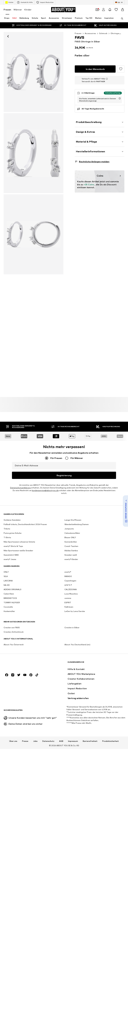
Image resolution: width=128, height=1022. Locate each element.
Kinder (27, 9)
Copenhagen (70, 581)
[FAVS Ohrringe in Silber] (33, 153)
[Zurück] (8, 36)
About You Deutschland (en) (77, 645)
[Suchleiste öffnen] (121, 18)
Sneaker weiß (70, 555)
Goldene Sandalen (12, 520)
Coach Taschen (71, 546)
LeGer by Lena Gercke (74, 611)
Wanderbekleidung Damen (76, 524)
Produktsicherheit (110, 741)
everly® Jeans (10, 559)
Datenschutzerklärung (20, 488)
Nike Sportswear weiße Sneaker (18, 551)
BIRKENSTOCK (10, 598)
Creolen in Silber (71, 628)
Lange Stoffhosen (72, 520)
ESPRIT (67, 603)
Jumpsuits (69, 529)
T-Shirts (7, 537)
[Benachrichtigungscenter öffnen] (110, 9)
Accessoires (90, 33)
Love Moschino (71, 594)
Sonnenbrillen (70, 542)
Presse (25, 741)
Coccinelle (8, 607)
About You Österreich (14, 645)
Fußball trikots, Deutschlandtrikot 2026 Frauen (25, 524)
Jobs (35, 741)
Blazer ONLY (70, 537)
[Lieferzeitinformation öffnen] (120, 87)
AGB (61, 741)
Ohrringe (115, 33)
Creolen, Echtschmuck (13, 632)
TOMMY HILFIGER (12, 603)
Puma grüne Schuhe (12, 533)
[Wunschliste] (116, 9)
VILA (6, 576)
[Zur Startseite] (63, 9)
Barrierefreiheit (90, 741)
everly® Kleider (71, 559)
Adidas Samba (71, 551)
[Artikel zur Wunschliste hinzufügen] (120, 69)
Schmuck (103, 33)
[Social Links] (6, 675)
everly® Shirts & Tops (13, 546)
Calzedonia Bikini (72, 533)
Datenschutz (48, 741)
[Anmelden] (103, 9)
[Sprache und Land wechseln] (119, 2)
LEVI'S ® (68, 585)
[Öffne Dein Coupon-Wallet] (97, 9)
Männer (18, 9)
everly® (67, 572)
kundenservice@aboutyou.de (45, 490)
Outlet (9, 2)
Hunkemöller (9, 611)
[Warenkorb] (122, 9)
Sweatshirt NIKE (11, 555)
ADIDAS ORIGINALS (12, 589)
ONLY (6, 572)
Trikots (7, 529)
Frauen (7, 9)
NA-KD (7, 585)
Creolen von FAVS (12, 628)
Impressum (73, 741)
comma (67, 598)
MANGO (68, 576)
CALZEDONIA (70, 589)
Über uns (13, 741)
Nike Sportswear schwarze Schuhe (19, 542)
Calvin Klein (9, 594)
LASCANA (8, 581)
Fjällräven (68, 607)
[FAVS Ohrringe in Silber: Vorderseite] (33, 72)
